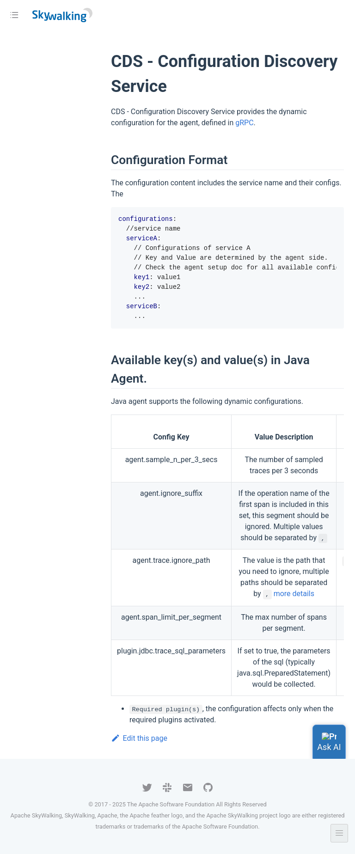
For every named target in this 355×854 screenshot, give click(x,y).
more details (294, 593)
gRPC (244, 122)
